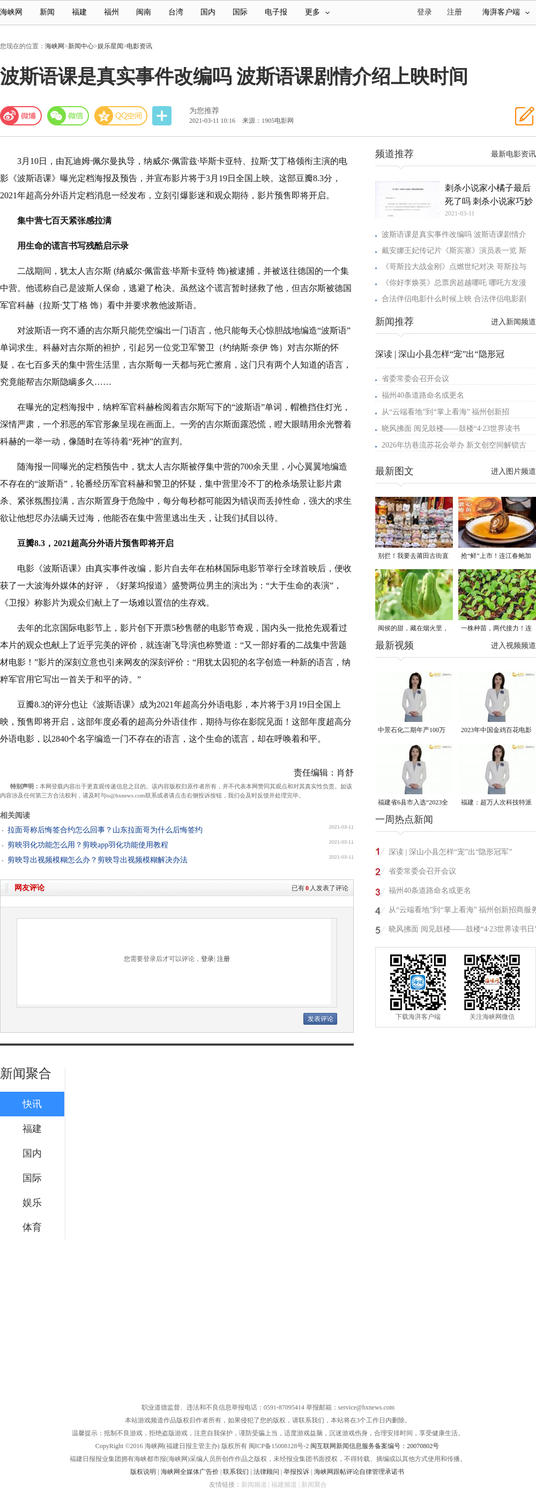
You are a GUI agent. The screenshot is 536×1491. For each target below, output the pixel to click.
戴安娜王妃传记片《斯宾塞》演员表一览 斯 (454, 251)
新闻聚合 (25, 1073)
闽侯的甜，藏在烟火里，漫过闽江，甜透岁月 (413, 628)
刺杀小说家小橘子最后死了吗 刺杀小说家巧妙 (489, 194)
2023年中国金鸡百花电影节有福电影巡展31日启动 (496, 730)
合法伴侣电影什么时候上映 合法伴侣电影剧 (454, 299)
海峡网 (11, 12)
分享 (163, 116)
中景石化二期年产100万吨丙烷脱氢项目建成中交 (413, 730)
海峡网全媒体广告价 (190, 1471)
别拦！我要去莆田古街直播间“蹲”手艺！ (413, 556)
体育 (32, 1227)
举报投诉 (296, 1471)
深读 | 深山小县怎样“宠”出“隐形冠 (439, 354)
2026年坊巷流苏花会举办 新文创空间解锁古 (454, 445)
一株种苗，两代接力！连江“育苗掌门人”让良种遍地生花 (496, 628)
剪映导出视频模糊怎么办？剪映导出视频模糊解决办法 (98, 860)
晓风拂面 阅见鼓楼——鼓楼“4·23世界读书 (451, 428)
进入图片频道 (513, 471)
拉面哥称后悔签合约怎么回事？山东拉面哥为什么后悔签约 (105, 830)
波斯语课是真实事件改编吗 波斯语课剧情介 (454, 234)
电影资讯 (139, 46)
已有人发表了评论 (320, 888)
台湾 (175, 12)
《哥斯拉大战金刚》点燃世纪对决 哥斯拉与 (454, 267)
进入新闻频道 (513, 322)
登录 (207, 959)
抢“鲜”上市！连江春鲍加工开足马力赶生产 (496, 556)
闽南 (143, 12)
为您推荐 (204, 111)
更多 (317, 12)
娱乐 (32, 1202)
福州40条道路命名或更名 (423, 395)
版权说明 (143, 1471)
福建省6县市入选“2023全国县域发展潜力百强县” (413, 803)
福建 (79, 12)
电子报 (276, 12)
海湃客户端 (506, 12)
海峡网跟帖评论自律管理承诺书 (359, 1471)
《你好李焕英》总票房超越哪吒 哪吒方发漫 (454, 283)
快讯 (32, 1104)
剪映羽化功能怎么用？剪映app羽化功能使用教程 (88, 845)
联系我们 (236, 1471)
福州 (111, 12)
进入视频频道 (513, 646)
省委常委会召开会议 (415, 379)
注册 (454, 12)
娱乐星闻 (110, 46)
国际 (240, 12)
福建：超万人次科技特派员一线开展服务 (496, 803)
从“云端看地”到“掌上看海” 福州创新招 (445, 412)
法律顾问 (266, 1471)
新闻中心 (81, 46)
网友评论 (29, 888)
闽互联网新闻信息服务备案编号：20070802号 (374, 1446)
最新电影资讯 (513, 154)
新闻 (47, 12)
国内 (207, 12)
